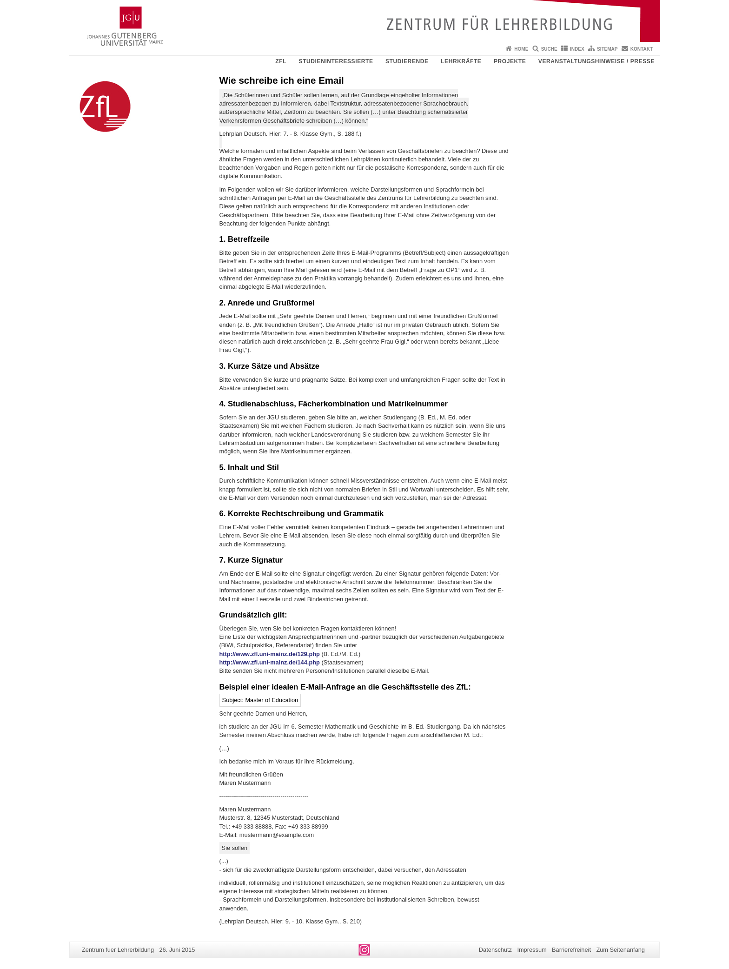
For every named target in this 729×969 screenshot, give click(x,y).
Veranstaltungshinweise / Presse (596, 61)
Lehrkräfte (461, 61)
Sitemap (607, 49)
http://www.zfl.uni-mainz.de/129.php (269, 653)
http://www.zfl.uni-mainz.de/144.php (269, 662)
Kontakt (641, 49)
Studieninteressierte (336, 61)
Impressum (531, 949)
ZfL (280, 61)
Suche (549, 49)
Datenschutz (495, 949)
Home (521, 49)
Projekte (510, 61)
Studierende (407, 61)
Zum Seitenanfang (620, 949)
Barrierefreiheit (571, 949)
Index (577, 49)
